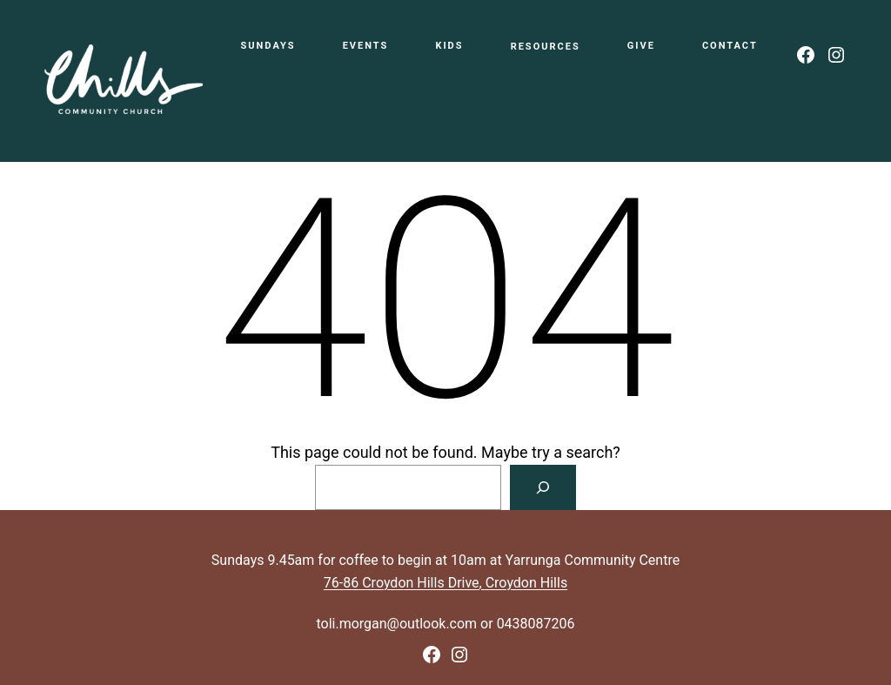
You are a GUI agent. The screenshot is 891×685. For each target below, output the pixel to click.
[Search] (543, 487)
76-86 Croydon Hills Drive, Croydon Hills (445, 582)
